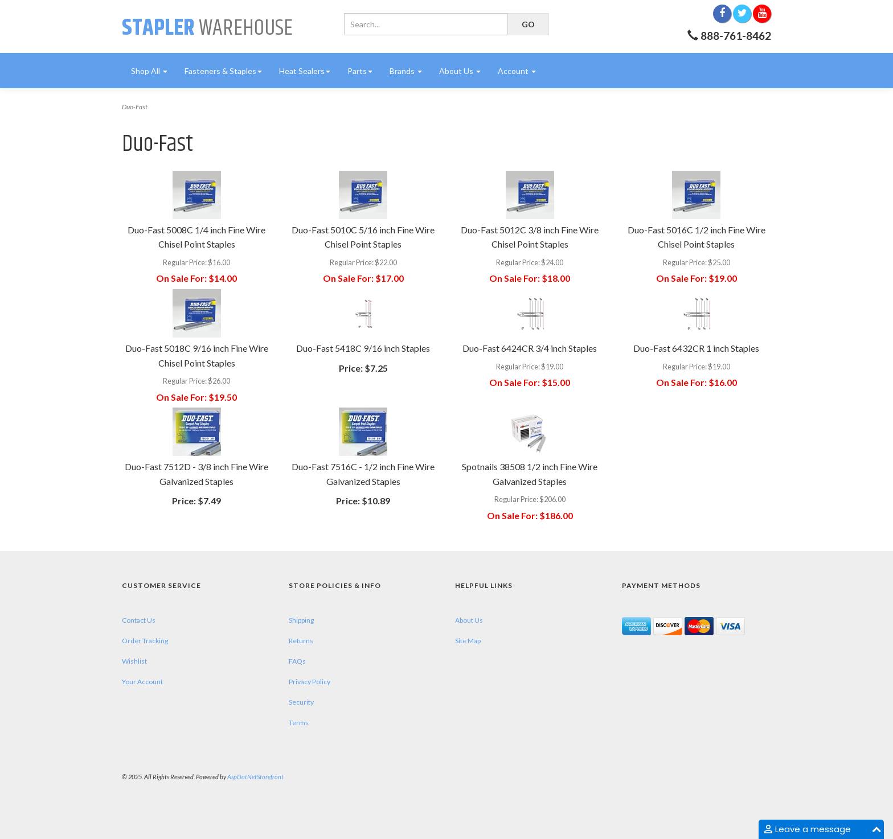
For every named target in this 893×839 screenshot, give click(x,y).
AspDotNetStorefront (255, 776)
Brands (406, 71)
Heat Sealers (304, 71)
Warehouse (207, 28)
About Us (460, 71)
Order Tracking (145, 640)
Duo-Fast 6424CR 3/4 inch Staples (529, 348)
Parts (359, 71)
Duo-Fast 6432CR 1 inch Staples (696, 348)
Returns (301, 640)
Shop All (149, 71)
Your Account (142, 681)
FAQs (297, 661)
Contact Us (138, 620)
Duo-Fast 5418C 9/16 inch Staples (363, 348)
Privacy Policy (309, 681)
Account (517, 71)
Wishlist (134, 661)
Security (301, 702)
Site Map (468, 640)
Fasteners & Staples (223, 71)
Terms (299, 722)
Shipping (301, 620)
